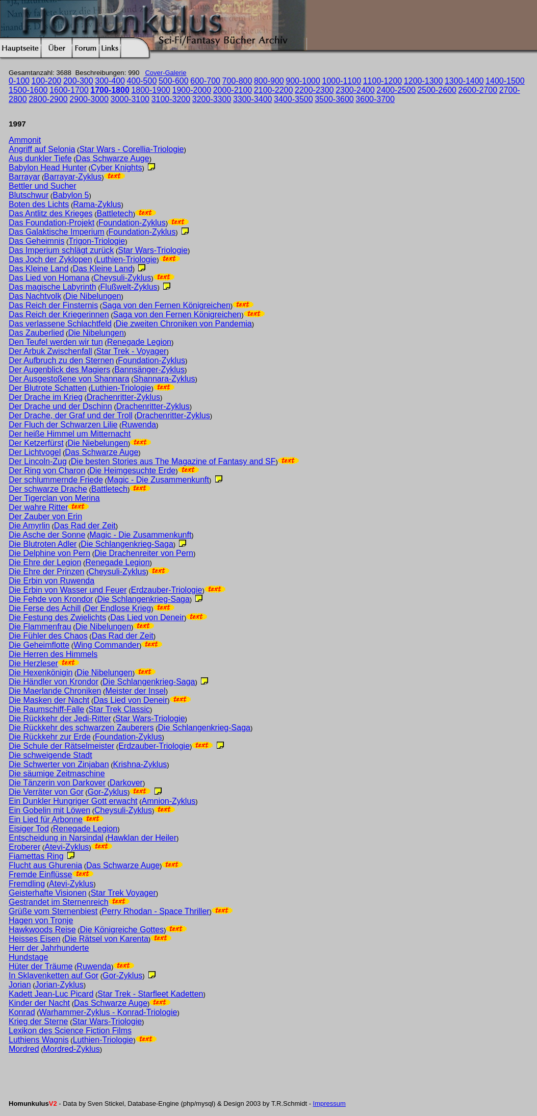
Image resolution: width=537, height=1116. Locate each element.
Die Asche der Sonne (47, 534)
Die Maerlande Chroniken (55, 691)
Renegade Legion (139, 342)
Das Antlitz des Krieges (51, 213)
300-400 (110, 81)
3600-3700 (375, 99)
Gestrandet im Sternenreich (59, 902)
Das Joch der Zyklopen (50, 259)
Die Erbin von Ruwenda (51, 580)
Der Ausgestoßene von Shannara (69, 378)
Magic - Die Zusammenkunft (158, 479)
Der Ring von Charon (47, 470)
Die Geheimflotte (39, 645)
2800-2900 (48, 99)
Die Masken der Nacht (49, 700)
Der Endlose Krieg (118, 608)
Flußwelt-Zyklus (129, 287)
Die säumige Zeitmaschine (57, 773)
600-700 (205, 81)
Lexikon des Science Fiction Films (70, 1030)
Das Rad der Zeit (85, 525)
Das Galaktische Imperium (57, 231)
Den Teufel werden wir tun (56, 342)
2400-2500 (396, 90)
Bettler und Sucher (42, 186)
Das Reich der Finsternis (53, 305)
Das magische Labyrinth (52, 287)
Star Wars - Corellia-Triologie (131, 149)
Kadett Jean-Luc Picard (51, 994)
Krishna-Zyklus (140, 764)
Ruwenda (138, 424)
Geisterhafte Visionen (48, 893)
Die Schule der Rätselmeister (61, 746)
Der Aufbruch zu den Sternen (61, 360)
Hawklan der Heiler (142, 837)
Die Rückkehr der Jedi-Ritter (60, 718)
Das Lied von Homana (49, 277)
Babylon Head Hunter (48, 167)
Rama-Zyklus (97, 204)
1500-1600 (28, 90)
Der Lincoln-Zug (38, 461)
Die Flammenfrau (40, 626)
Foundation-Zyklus (132, 222)
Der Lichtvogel (35, 452)
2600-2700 (478, 90)
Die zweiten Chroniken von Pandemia (184, 323)
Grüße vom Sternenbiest (53, 911)
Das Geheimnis (36, 241)
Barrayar (24, 176)
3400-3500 (293, 99)
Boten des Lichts (39, 204)
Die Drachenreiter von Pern (143, 553)
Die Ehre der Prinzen (47, 571)
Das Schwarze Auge (112, 158)
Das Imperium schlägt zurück (61, 250)
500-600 (174, 81)
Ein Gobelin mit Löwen (49, 810)
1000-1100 (342, 81)
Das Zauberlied (36, 332)
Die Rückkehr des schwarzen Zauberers (81, 727)
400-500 (142, 81)
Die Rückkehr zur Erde (50, 736)
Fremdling (27, 883)
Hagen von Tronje (41, 920)
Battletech (114, 213)
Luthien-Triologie (126, 259)
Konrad (22, 1012)
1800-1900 (150, 90)
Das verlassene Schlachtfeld (60, 323)
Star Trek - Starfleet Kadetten (150, 994)
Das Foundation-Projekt (51, 222)
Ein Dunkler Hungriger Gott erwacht (73, 801)
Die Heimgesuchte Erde (132, 470)
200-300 (78, 81)
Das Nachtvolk (35, 296)
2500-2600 (436, 90)
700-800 (237, 81)
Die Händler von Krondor (53, 681)
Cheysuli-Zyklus (122, 277)
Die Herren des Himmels (53, 654)
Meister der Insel (135, 691)
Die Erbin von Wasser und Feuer (68, 590)
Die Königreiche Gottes (122, 929)
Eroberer (24, 847)
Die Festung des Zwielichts (57, 617)
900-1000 (303, 81)
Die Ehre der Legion (45, 562)
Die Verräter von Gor (46, 792)
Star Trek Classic (119, 709)
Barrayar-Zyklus (72, 176)
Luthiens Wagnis (39, 1039)
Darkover (126, 782)
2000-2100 (232, 90)
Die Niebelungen (98, 443)
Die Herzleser (33, 663)
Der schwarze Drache (48, 489)
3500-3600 (334, 99)
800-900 (269, 81)
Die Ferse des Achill (45, 608)
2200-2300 (314, 90)
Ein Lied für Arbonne (46, 819)
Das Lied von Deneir (147, 617)
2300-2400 (355, 90)
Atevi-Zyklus (66, 847)
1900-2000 (192, 90)
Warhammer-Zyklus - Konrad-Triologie (108, 1012)
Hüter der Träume (40, 966)
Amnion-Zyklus (169, 801)
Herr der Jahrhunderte (49, 948)
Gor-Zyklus (107, 792)
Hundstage (28, 957)
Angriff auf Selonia (42, 149)
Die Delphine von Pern (49, 553)
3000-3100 (130, 99)
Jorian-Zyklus (59, 984)
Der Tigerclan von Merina (54, 498)
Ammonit (25, 140)
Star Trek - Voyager (131, 351)
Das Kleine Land (38, 268)
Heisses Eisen (34, 938)
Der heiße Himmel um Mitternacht (70, 433)
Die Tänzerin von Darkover (57, 782)
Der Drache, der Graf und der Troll (71, 415)
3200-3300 (212, 99)
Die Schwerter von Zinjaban (59, 764)
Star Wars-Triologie (153, 250)
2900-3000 (89, 99)
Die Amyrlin (29, 525)
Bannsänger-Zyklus (149, 369)
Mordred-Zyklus (71, 1049)
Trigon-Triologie (96, 241)
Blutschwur (28, 195)
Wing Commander (106, 645)
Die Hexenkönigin (40, 672)
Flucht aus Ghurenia (45, 865)
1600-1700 (69, 90)
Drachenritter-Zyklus (123, 397)
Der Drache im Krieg (46, 397)
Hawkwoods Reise (42, 929)
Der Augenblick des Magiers (59, 369)
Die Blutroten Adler (42, 544)
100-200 (47, 81)
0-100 (19, 81)
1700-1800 (110, 90)
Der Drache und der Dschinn (60, 406)
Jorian (20, 984)
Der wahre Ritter (38, 507)
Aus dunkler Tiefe (40, 158)
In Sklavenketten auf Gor (53, 975)
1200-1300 (423, 81)
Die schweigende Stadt (50, 755)
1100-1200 (382, 81)
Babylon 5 (71, 195)
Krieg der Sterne (38, 1021)
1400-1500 (505, 81)
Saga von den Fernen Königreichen (166, 305)
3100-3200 (171, 99)
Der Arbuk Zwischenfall (50, 351)
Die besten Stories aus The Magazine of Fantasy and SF (173, 461)
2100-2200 (273, 90)
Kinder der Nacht (39, 1003)
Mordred (24, 1049)
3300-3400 (252, 99)
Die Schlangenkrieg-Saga (127, 544)
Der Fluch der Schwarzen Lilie (63, 424)
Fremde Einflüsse (40, 874)
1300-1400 (464, 81)
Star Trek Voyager (123, 893)
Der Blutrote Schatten (48, 388)
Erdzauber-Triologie (166, 590)
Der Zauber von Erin (45, 516)
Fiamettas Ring (36, 856)
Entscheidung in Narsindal (56, 837)
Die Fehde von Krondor (51, 599)
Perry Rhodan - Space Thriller (155, 911)
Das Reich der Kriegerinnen (59, 314)
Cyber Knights (116, 167)
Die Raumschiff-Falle (46, 709)
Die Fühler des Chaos (48, 635)
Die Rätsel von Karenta (106, 938)
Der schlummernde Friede (56, 479)
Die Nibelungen (93, 296)
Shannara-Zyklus (164, 378)
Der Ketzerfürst (36, 443)
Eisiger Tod (29, 828)
